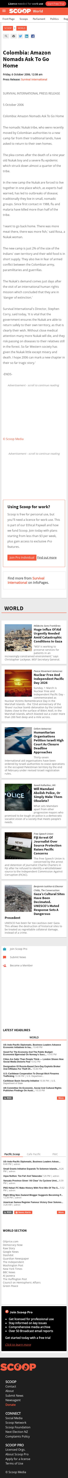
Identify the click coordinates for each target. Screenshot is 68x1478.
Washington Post (13, 1265)
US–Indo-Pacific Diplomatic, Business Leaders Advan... (31, 1161)
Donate (10, 1404)
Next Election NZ (16, 1431)
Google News (11, 1251)
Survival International (34, 79)
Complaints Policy (17, 1436)
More (61, 1098)
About (9, 1390)
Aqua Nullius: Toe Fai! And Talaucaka (22, 1176)
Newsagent (13, 1400)
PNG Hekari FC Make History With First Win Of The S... (31, 1188)
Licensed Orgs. (15, 1449)
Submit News (14, 1395)
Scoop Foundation (17, 1427)
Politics (54, 19)
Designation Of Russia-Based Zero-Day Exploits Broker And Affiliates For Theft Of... (31, 1067)
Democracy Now (12, 1245)
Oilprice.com (10, 1241)
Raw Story (9, 1248)
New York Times (12, 1269)
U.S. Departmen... (35, 1076)
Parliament (39, 19)
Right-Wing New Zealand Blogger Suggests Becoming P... (33, 1195)
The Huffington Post (15, 1279)
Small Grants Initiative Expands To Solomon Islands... (31, 1169)
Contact (10, 1386)
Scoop (8, 28)
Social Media (13, 1418)
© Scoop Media (15, 1472)
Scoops (24, 19)
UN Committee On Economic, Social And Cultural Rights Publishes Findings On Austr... (32, 1089)
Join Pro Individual (22, 557)
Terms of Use (14, 1463)
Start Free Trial (55, 3)
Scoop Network (15, 1422)
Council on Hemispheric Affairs (22, 1282)
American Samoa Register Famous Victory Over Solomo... (33, 1202)
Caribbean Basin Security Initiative (21, 1081)
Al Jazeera (9, 1275)
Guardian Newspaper (16, 1258)
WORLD (13, 608)
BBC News (9, 1272)
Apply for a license (17, 1458)
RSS (7, 1098)
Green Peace (10, 1286)
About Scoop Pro (17, 1454)
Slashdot (8, 1255)
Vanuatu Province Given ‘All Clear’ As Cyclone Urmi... (31, 1180)
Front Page (9, 19)
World (21, 28)
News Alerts (23, 1212)
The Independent (13, 1262)
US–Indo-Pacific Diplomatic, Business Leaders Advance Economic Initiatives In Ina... (32, 1046)
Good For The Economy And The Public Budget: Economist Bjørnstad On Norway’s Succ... (28, 1053)
